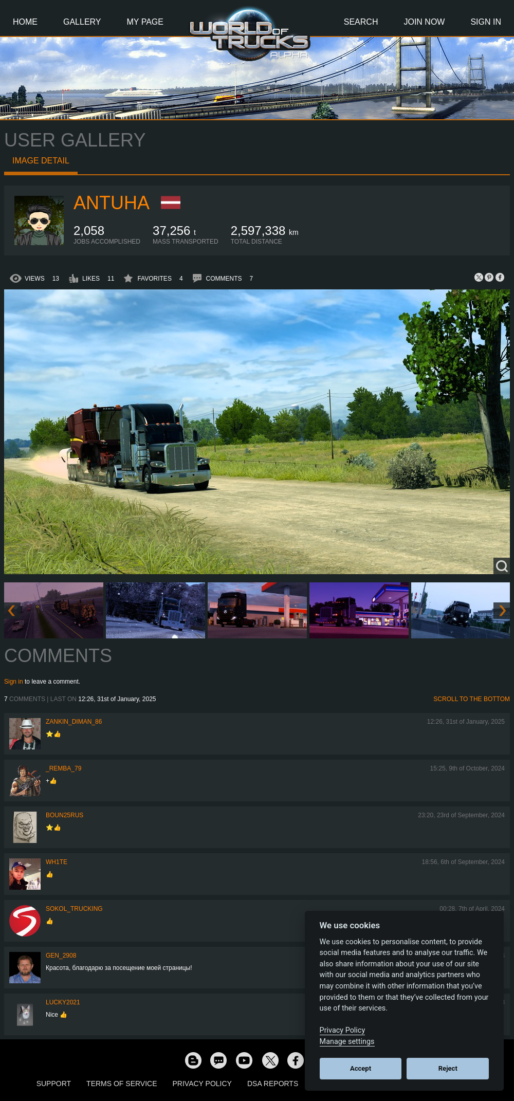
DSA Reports (272, 1083)
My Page (145, 21)
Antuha (112, 202)
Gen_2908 (61, 955)
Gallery (82, 21)
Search (361, 21)
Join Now (424, 21)
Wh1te (56, 862)
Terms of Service (121, 1083)
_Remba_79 (63, 768)
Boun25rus (64, 815)
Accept (360, 1068)
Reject (447, 1068)
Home (25, 21)
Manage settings (347, 1041)
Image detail (40, 160)
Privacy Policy (202, 1083)
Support (53, 1083)
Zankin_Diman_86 (74, 721)
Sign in (13, 681)
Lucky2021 (63, 1002)
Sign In (485, 21)
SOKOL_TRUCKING (74, 908)
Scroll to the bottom (471, 699)
